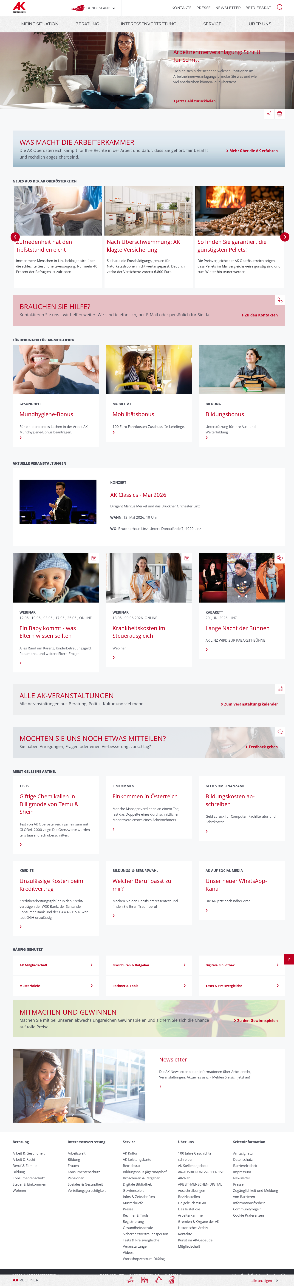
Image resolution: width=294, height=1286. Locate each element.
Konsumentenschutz (29, 1178)
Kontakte (182, 8)
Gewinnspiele (133, 1190)
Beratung (87, 23)
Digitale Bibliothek (137, 1184)
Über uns (260, 23)
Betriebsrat (258, 8)
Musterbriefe (133, 1203)
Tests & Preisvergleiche (141, 1240)
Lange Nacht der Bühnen (238, 628)
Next (284, 237)
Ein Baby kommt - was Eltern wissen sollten (48, 632)
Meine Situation (40, 23)
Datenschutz (243, 1159)
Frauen (73, 1165)
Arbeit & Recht (24, 1159)
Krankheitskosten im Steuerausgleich (139, 632)
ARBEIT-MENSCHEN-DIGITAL (200, 1184)
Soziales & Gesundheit (85, 1184)
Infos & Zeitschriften (139, 1196)
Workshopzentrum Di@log (144, 1258)
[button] (280, 7)
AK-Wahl (184, 1178)
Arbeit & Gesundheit (29, 1153)
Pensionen (76, 1178)
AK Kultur (130, 1153)
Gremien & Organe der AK (198, 1221)
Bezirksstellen (189, 1196)
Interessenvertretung (148, 23)
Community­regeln (247, 1209)
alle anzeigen (262, 1280)
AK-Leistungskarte (137, 1159)
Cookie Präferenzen (248, 1215)
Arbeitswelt (76, 1153)
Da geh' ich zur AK (192, 1203)
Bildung (19, 1171)
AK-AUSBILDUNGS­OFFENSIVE (201, 1171)
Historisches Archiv (193, 1227)
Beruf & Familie (25, 1165)
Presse (203, 8)
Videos (128, 1252)
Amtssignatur (243, 1153)
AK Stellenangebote (193, 1165)
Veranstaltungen (136, 1246)
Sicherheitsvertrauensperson (145, 1234)
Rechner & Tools (136, 1215)
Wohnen (19, 1190)
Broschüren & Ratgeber (141, 1178)
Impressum (242, 1171)
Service (212, 23)
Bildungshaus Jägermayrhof (145, 1171)
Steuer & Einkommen (29, 1184)
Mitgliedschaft (189, 1246)
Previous (15, 237)
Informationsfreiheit (249, 1203)
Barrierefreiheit (245, 1165)
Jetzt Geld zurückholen (196, 101)
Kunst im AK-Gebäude (195, 1240)
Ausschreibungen (191, 1190)
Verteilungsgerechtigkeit (87, 1190)
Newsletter (228, 8)
